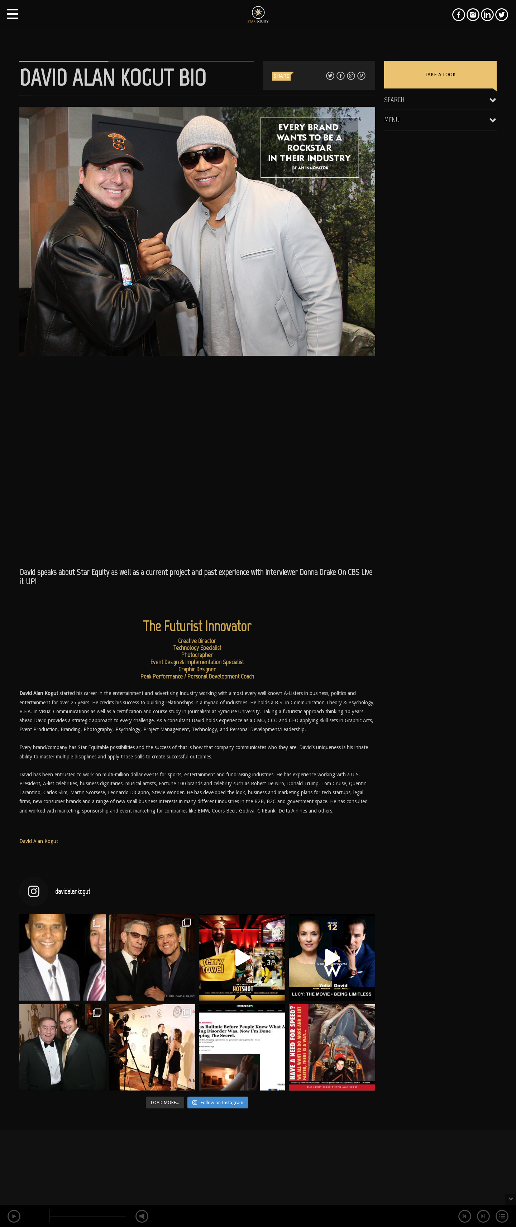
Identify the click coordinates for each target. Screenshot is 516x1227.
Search (394, 99)
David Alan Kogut (38, 841)
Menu (392, 119)
